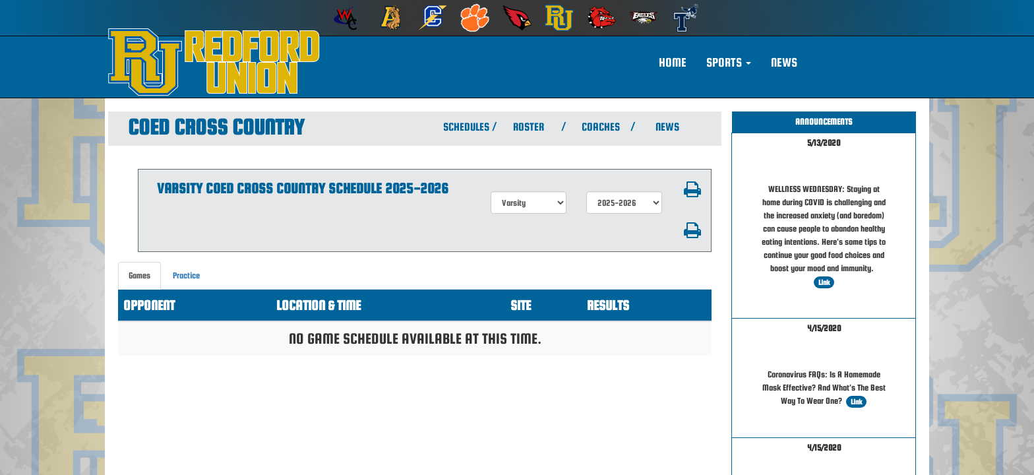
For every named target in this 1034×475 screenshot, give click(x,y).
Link (824, 282)
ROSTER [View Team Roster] (528, 127)
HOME (672, 62)
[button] (728, 62)
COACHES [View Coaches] (601, 127)
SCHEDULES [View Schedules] (464, 127)
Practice (186, 275)
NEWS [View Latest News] (667, 127)
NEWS (784, 62)
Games (139, 275)
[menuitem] (348, 18)
